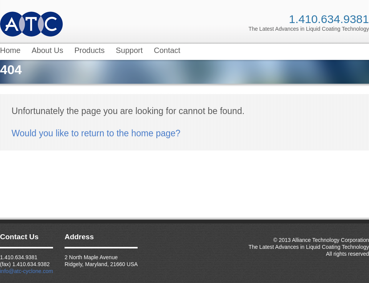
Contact (167, 50)
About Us (47, 50)
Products (89, 50)
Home (10, 50)
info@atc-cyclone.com (26, 271)
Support (129, 50)
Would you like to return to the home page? (96, 133)
